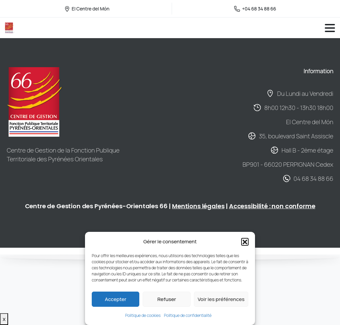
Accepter (115, 299)
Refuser (166, 299)
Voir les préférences (221, 299)
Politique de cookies (143, 315)
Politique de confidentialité (187, 315)
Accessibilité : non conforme (272, 206)
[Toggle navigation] (330, 28)
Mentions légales (198, 206)
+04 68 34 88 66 (255, 8)
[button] (245, 241)
